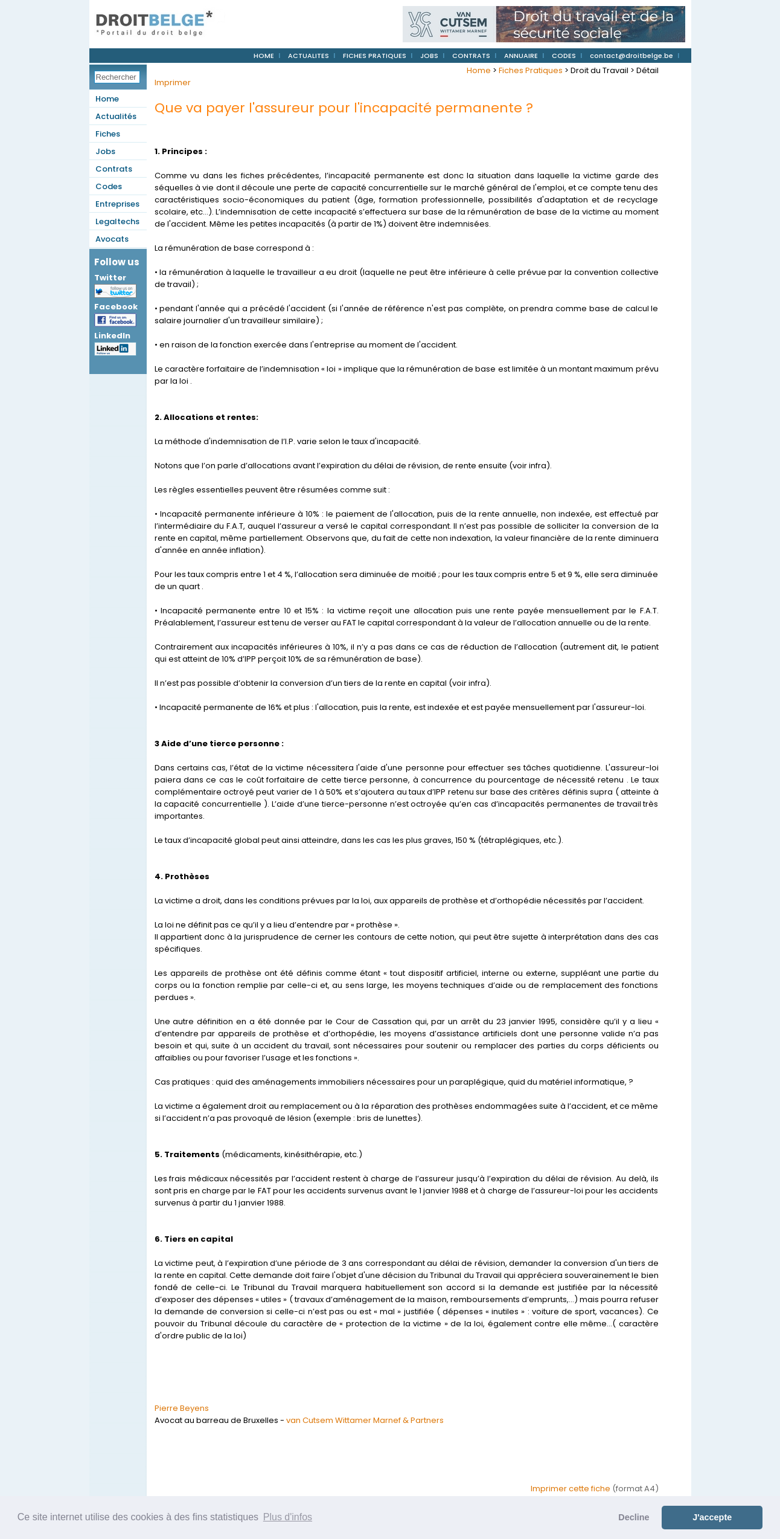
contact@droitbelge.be (631, 55)
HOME (264, 55)
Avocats (112, 239)
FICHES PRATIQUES (374, 55)
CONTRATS (471, 55)
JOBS (429, 55)
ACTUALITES (308, 55)
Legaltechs (117, 221)
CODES (564, 55)
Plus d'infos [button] (287, 1517)
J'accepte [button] (712, 1517)
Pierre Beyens (182, 1408)
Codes (108, 186)
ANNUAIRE (521, 55)
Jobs (105, 151)
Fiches (107, 134)
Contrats (113, 169)
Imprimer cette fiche (570, 1488)
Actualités (115, 116)
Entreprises (117, 204)
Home (107, 99)
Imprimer (173, 82)
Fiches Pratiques (531, 70)
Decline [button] (633, 1517)
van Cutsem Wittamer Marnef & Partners (365, 1420)
